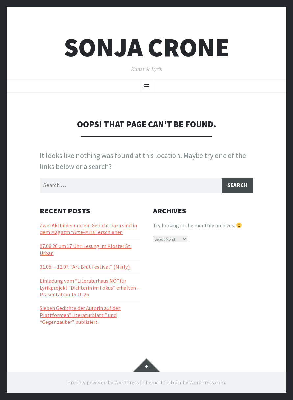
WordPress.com (207, 383)
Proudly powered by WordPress (103, 383)
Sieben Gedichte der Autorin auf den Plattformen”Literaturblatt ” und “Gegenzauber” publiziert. (80, 316)
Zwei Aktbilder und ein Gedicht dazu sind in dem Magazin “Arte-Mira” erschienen (88, 229)
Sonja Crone (146, 47)
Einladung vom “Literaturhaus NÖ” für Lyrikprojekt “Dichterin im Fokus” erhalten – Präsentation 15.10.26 (90, 288)
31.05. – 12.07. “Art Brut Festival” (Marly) (85, 267)
